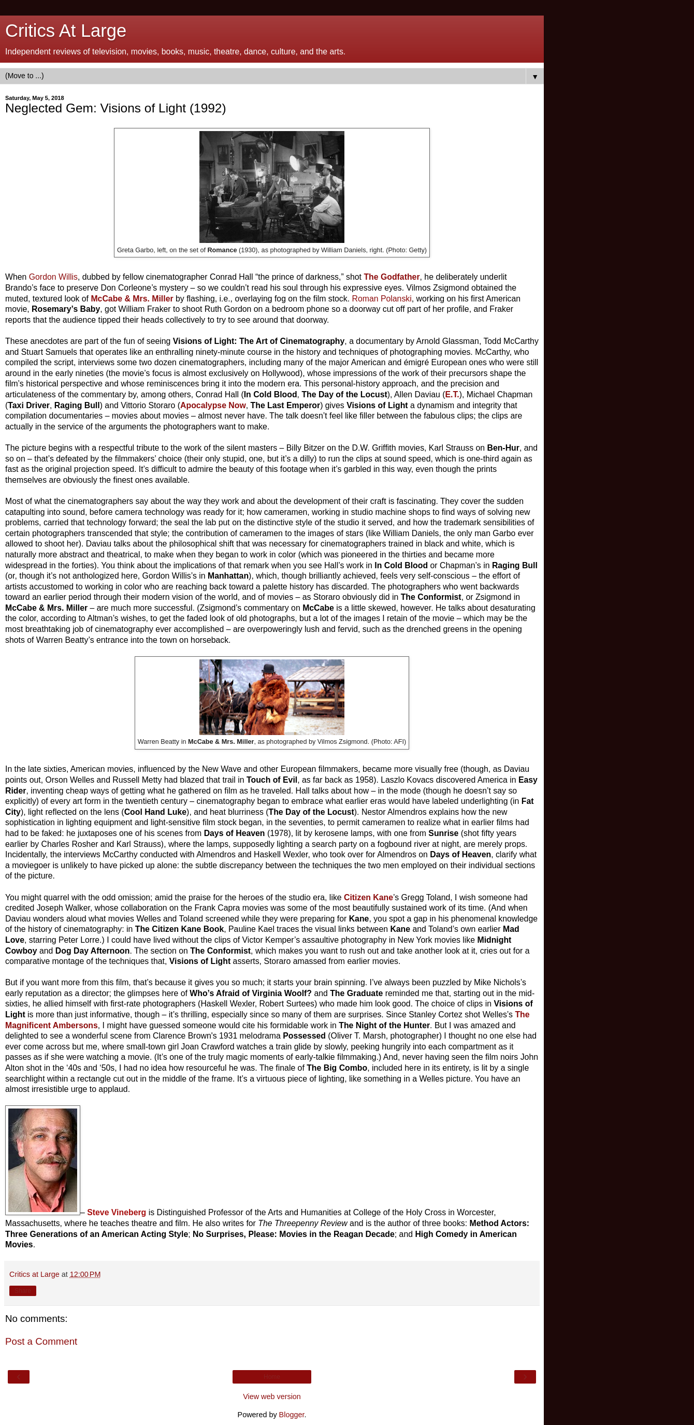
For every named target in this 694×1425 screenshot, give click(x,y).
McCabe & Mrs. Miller (132, 298)
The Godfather (392, 276)
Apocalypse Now (213, 405)
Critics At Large (65, 30)
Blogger (292, 1414)
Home (272, 1376)
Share (23, 1290)
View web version (272, 1396)
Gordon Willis (53, 276)
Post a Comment (41, 1341)
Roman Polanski (382, 298)
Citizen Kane (368, 897)
